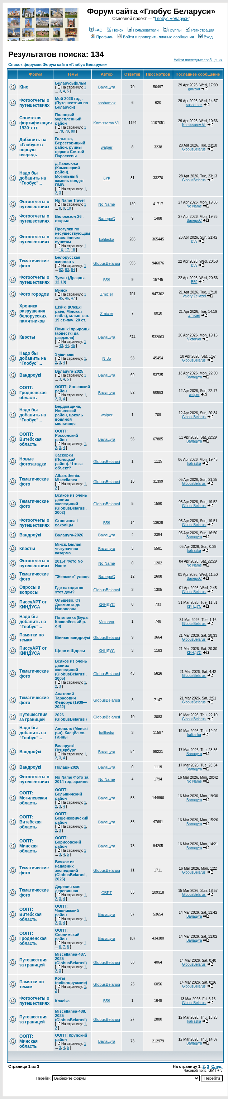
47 (73, 298)
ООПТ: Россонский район (66, 435)
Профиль (102, 37)
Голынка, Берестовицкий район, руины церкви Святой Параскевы (70, 147)
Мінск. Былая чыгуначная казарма (68, 548)
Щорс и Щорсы (70, 651)
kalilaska (106, 239)
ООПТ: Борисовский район (68, 842)
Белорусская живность (67, 259)
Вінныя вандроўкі (72, 637)
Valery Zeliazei (194, 296)
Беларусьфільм (70, 83)
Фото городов (34, 294)
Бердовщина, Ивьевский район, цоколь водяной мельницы (69, 415)
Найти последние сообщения (198, 60)
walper (106, 147)
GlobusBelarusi (194, 149)
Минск (61, 290)
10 (69, 208)
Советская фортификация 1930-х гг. (35, 122)
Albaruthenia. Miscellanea (67, 477)
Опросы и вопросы (30, 590)
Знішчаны (64, 354)
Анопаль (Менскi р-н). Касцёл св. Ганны (71, 732)
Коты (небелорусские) (71, 980)
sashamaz (106, 103)
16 (61, 250)
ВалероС (106, 218)
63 (67, 270)
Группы (172, 30)
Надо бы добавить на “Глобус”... (32, 178)
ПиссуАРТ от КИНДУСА (33, 604)
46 (67, 298)
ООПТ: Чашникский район (67, 910)
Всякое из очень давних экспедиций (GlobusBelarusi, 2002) (71, 504)
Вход (205, 37)
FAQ (96, 30)
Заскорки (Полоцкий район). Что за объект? (68, 461)
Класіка (62, 1001)
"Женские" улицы (72, 576)
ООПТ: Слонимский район (67, 934)
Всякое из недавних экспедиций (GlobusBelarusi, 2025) (70, 870)
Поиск (115, 30)
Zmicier (106, 294)
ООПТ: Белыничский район (68, 794)
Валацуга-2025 (69, 371)
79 (67, 131)
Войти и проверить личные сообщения (156, 37)
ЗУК (106, 178)
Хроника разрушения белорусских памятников (33, 314)
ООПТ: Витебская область (30, 439)
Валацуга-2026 (69, 535)
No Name (106, 204)
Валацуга (106, 87)
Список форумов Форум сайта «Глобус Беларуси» (57, 64)
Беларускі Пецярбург (65, 748)
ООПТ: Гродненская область (33, 392)
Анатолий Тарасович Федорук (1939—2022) (71, 700)
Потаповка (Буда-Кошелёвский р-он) (72, 621)
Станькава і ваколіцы (66, 523)
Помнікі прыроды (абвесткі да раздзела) (72, 333)
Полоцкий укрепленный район (68, 119)
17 (67, 250)
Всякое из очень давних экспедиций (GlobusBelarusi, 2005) (71, 669)
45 (61, 298)
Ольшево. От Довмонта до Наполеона (67, 604)
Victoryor (194, 339)
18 (73, 250)
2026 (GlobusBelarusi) (71, 717)
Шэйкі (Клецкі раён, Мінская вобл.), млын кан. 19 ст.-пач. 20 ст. (72, 313)
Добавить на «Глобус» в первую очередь (32, 147)
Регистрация (200, 30)
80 (73, 131)
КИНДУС (107, 604)
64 (73, 270)
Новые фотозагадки (32, 462)
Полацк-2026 (67, 767)
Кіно (23, 87)
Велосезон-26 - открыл (69, 218)
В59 (194, 241)
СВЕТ (106, 892)
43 (61, 346)
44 (67, 346)
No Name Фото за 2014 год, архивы (71, 779)
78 (61, 131)
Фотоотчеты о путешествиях (34, 103)
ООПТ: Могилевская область (33, 798)
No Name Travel (70, 200)
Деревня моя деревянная (67, 888)
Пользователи (143, 30)
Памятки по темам (31, 637)
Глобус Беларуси (172, 18)
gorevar (194, 89)
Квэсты (27, 337)
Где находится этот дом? (69, 590)
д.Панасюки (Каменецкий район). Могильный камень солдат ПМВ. (69, 174)
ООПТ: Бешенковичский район (71, 818)
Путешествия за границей (33, 717)
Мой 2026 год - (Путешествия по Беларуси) (71, 102)
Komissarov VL (107, 123)
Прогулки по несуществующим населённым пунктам (72, 235)
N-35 (107, 358)
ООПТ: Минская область (28, 846)
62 (61, 270)
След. (217, 1066)
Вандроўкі (30, 375)
